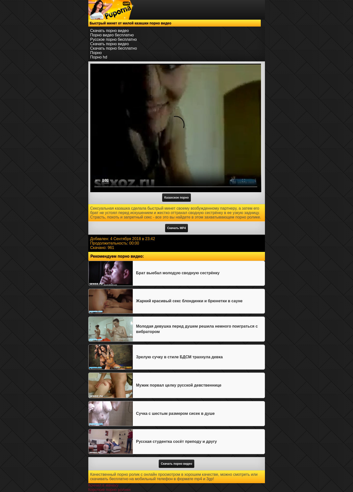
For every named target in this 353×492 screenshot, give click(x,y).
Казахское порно (176, 197)
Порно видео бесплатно (112, 35)
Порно (96, 53)
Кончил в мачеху (103, 485)
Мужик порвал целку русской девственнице (179, 385)
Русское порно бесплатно (113, 39)
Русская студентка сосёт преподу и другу (176, 441)
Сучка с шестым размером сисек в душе (175, 413)
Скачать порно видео (109, 31)
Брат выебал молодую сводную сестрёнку (178, 273)
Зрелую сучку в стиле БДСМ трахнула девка (179, 357)
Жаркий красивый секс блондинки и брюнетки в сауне (189, 301)
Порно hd (98, 57)
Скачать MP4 (176, 228)
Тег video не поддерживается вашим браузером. (175, 128)
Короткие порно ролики (109, 490)
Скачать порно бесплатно (113, 48)
